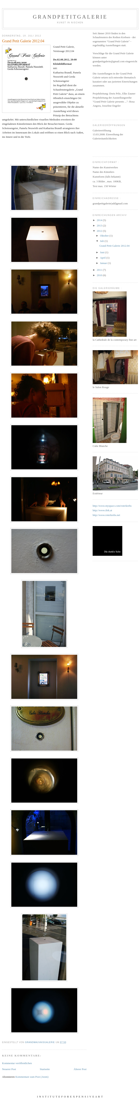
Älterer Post (80, 1069)
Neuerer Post (9, 1069)
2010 (100, 275)
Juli (102, 241)
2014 (100, 220)
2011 (100, 269)
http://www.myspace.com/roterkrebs (112, 505)
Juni (102, 252)
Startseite (45, 1069)
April (103, 257)
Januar (104, 263)
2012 (100, 230)
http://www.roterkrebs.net (106, 515)
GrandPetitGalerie (70, 17)
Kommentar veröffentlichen (17, 1063)
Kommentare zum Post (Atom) (32, 1076)
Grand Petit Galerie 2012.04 (114, 245)
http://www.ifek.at (102, 510)
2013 (100, 225)
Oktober (105, 235)
